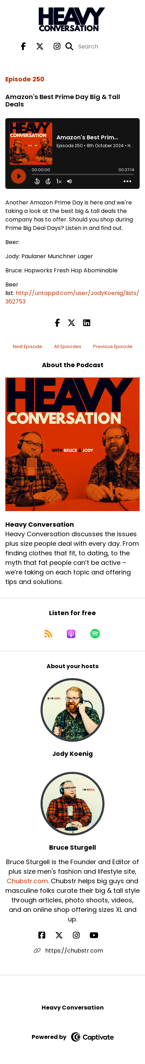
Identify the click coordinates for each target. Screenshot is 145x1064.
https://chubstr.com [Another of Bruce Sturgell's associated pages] (68, 951)
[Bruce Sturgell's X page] (63, 935)
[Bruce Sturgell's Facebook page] (46, 935)
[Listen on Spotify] (95, 633)
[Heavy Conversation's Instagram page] (52, 46)
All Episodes (67, 346)
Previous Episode (113, 346)
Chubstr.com (27, 881)
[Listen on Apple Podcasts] (71, 633)
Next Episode (27, 346)
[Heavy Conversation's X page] (35, 46)
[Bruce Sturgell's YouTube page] (98, 935)
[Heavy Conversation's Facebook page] (23, 46)
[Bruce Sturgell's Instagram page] (80, 935)
